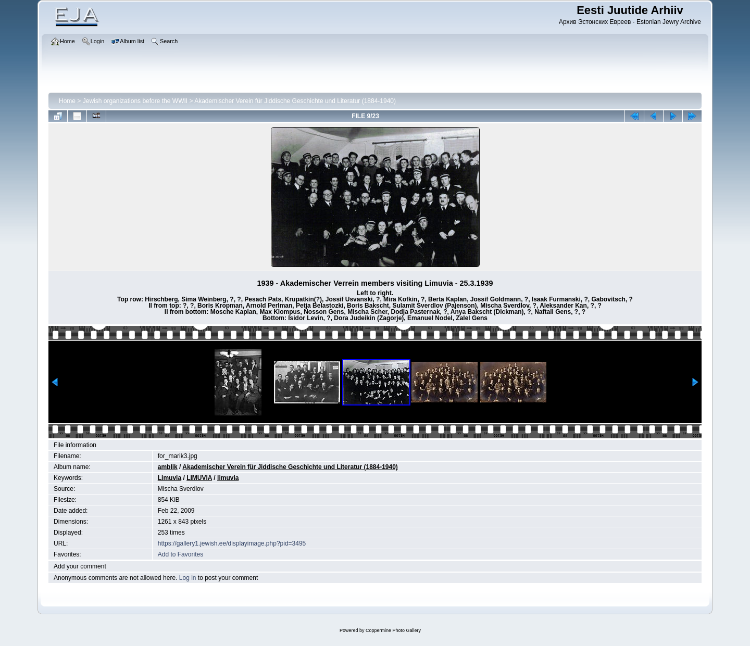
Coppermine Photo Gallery (393, 630)
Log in (187, 577)
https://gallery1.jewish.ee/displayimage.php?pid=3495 (232, 543)
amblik (168, 467)
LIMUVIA (199, 478)
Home (67, 101)
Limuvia (169, 478)
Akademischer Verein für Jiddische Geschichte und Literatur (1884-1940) (295, 101)
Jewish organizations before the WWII (135, 101)
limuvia (228, 478)
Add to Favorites (180, 554)
